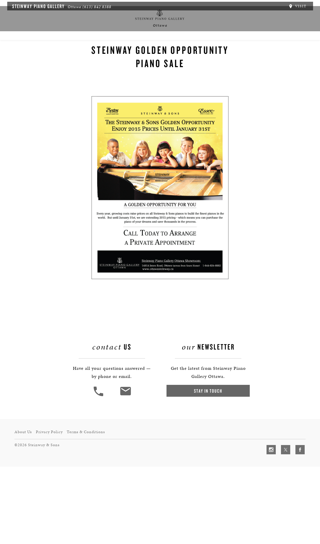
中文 (161, 48)
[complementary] (278, 512)
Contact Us (269, 48)
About (45, 48)
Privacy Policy (52, 509)
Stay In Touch (207, 477)
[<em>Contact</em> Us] (127, 481)
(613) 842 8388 (93, 6)
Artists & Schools (228, 48)
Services (188, 48)
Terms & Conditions (91, 509)
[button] (100, 481)
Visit (300, 5)
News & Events (129, 48)
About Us (23, 509)
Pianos (96, 48)
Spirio (70, 48)
